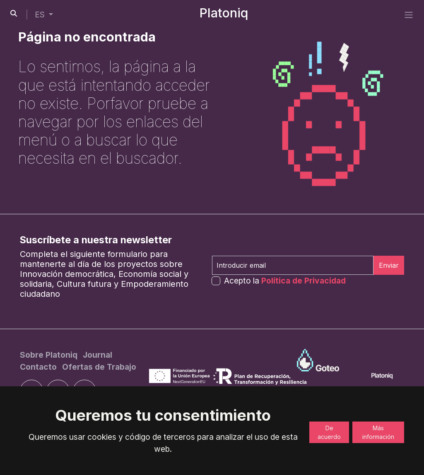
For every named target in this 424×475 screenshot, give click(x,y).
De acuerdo (329, 432)
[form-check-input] (216, 281)
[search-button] (13, 13)
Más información (378, 432)
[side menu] (408, 14)
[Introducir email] (292, 265)
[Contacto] (39, 367)
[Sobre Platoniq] (50, 355)
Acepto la (285, 281)
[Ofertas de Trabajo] (99, 367)
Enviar (389, 265)
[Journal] (97, 355)
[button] (43, 14)
